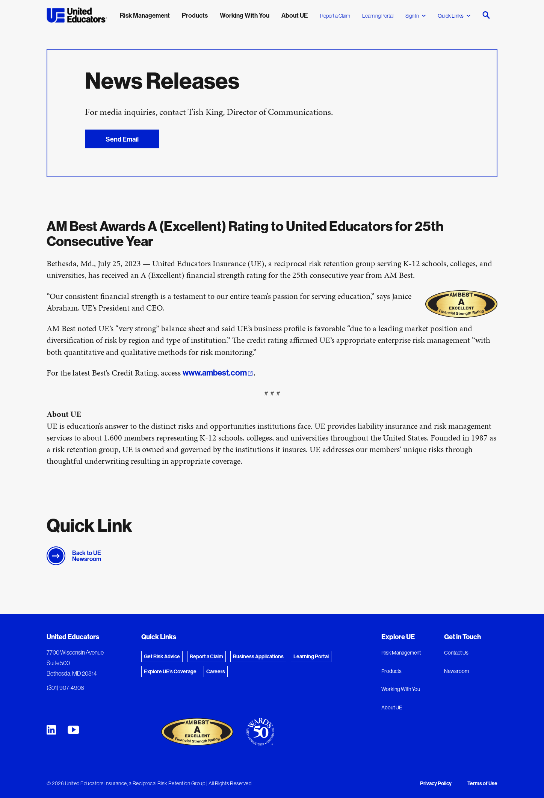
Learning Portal (377, 15)
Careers (215, 671)
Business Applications (258, 656)
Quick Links (454, 15)
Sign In (415, 15)
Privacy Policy (436, 783)
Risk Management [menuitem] (145, 15)
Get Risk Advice (162, 656)
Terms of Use (482, 783)
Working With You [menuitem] (244, 15)
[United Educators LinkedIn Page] (51, 730)
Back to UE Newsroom (86, 556)
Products (391, 671)
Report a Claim (335, 15)
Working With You (400, 689)
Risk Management (401, 653)
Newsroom (456, 671)
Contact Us (456, 653)
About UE (391, 707)
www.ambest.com (215, 372)
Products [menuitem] (195, 15)
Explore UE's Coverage (170, 671)
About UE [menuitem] (294, 15)
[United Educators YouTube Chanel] (73, 730)
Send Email (121, 139)
